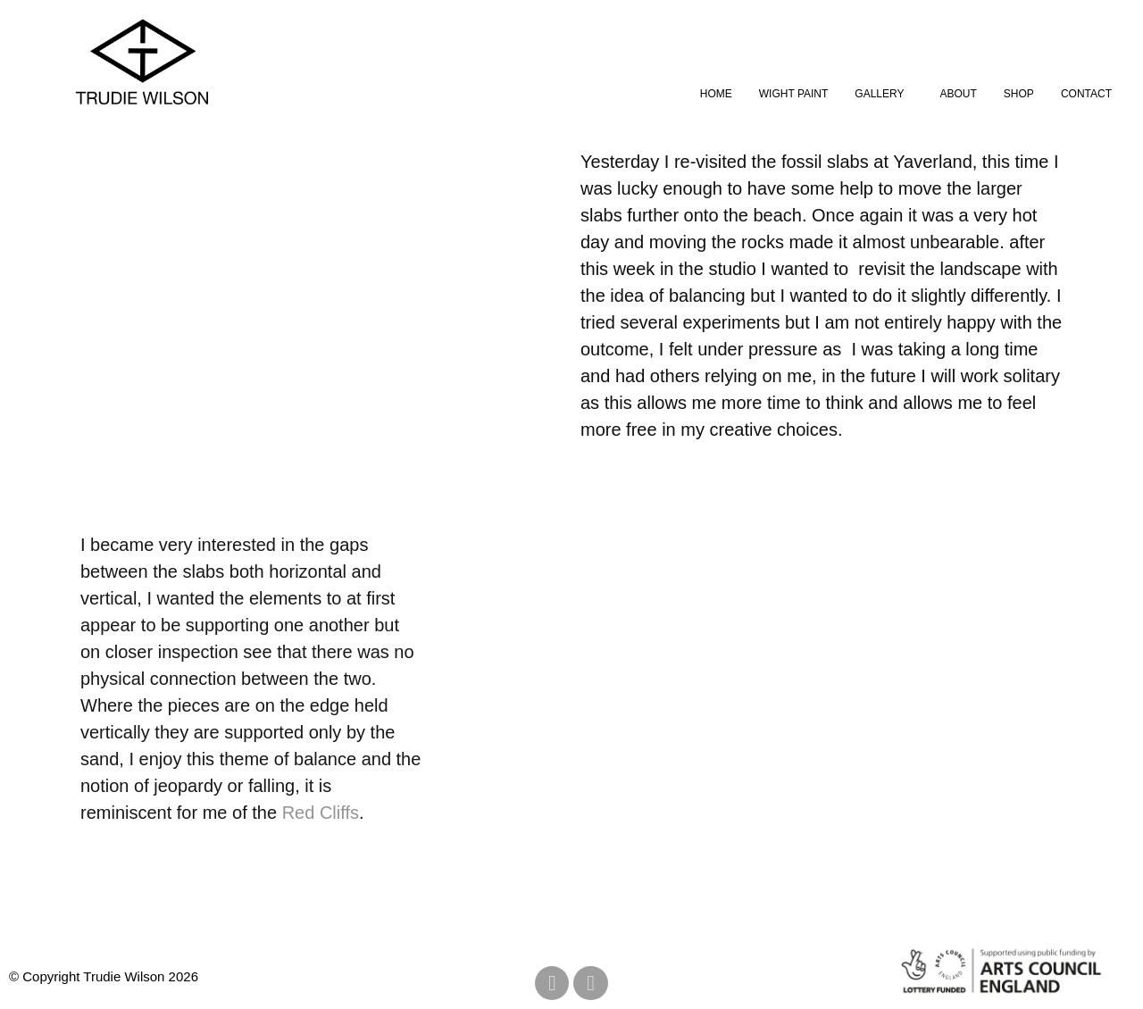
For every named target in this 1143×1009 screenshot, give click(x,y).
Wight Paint (794, 94)
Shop (1019, 94)
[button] (883, 94)
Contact (1086, 94)
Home (716, 94)
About (958, 94)
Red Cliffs (320, 812)
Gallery (879, 94)
